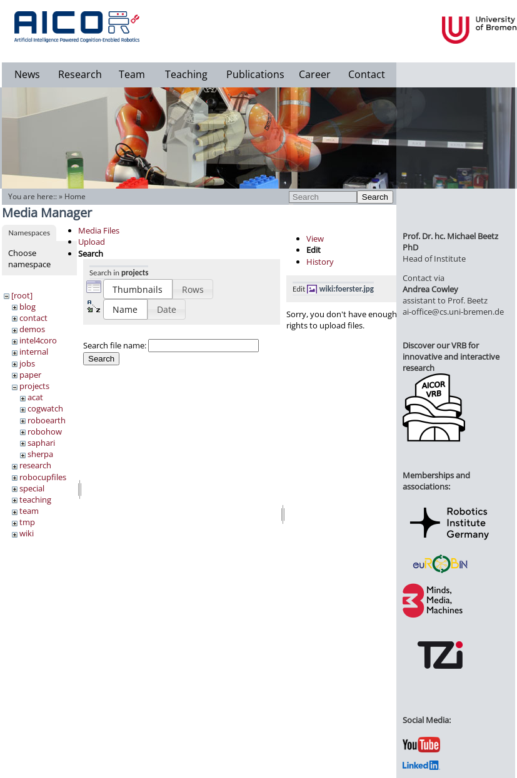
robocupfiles (42, 477)
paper (30, 374)
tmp (27, 522)
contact (33, 317)
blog (27, 306)
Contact (366, 74)
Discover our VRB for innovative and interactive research (451, 356)
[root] (22, 295)
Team (132, 74)
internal (33, 351)
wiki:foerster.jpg (346, 288)
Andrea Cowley (430, 289)
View (315, 238)
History (320, 261)
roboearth (47, 420)
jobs (27, 363)
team (29, 510)
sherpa (40, 454)
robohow (45, 431)
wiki (26, 533)
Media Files (98, 230)
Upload (91, 241)
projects (34, 385)
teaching (35, 499)
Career (315, 74)
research (35, 465)
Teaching (186, 74)
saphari (41, 442)
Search (375, 197)
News (27, 74)
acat (35, 397)
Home (75, 196)
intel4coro (38, 340)
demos (32, 329)
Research (80, 74)
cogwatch (45, 408)
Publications (255, 74)
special (31, 488)
